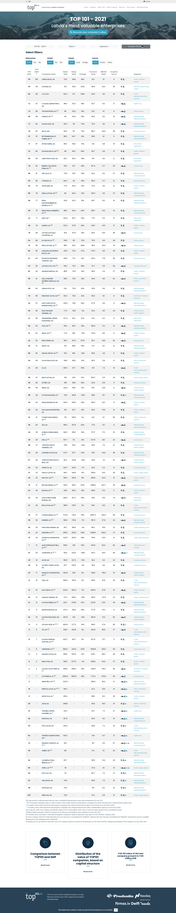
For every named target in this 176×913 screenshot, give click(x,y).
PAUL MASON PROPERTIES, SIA (51, 411)
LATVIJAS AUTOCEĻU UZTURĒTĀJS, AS (49, 234)
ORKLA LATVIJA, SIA (48, 193)
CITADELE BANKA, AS (49, 515)
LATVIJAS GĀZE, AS (48, 624)
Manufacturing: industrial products (140, 117)
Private (102, 62)
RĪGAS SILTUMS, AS (48, 245)
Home (86, 7)
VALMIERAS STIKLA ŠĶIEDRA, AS (48, 761)
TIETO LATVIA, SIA (48, 726)
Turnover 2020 (93, 73)
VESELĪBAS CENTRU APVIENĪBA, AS (48, 712)
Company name (49, 74)
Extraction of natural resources (141, 297)
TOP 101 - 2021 (40, 46)
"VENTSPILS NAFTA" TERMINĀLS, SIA (48, 446)
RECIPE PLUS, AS (47, 696)
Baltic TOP (101, 7)
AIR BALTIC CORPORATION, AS (51, 574)
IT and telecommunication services (140, 96)
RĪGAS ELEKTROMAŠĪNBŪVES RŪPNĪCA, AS (49, 203)
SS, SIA (44, 368)
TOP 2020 (36, 71)
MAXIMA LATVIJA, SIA (49, 654)
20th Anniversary (142, 7)
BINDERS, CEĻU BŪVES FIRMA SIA (49, 167)
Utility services (139, 111)
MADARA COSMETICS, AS (50, 743)
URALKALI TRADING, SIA (50, 597)
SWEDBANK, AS (47, 649)
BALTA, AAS (46, 131)
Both (29, 62)
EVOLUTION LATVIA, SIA (50, 360)
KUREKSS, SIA (46, 116)
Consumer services (140, 266)
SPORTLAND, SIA (47, 186)
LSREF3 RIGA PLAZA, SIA (50, 158)
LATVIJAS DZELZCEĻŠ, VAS (50, 617)
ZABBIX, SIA (46, 750)
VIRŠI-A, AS (45, 768)
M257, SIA (45, 218)
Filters (72, 46)
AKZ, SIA (44, 425)
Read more (45, 865)
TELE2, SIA (45, 580)
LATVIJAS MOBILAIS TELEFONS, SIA (48, 640)
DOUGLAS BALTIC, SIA (49, 151)
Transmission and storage (139, 546)
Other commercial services (140, 279)
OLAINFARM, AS (47, 553)
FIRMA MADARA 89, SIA (50, 402)
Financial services (139, 131)
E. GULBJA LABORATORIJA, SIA (50, 105)
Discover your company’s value (88, 32)
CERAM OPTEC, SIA (48, 288)
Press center (131, 7)
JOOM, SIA (45, 704)
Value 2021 (65, 73)
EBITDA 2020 (104, 73)
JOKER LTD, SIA (47, 467)
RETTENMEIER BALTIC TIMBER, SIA (49, 137)
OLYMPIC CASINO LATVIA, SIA (50, 566)
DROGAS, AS (46, 490)
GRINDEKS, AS (46, 520)
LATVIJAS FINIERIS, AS (49, 602)
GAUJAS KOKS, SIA (48, 124)
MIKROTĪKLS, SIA (47, 681)
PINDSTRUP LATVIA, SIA (49, 296)
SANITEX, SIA (46, 225)
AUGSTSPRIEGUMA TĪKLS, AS (50, 546)
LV (26, 1)
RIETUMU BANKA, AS (49, 485)
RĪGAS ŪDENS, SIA (48, 340)
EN (29, 1)
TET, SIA (44, 630)
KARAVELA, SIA (47, 718)
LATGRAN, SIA (46, 86)
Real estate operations (138, 145)
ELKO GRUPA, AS (47, 590)
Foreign (85, 62)
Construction (138, 166)
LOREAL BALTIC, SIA (48, 79)
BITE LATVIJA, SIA (47, 505)
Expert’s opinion (112, 7)
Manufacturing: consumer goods (139, 174)
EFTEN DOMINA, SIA (48, 144)
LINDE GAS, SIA (47, 795)
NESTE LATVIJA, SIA (48, 377)
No (40, 62)
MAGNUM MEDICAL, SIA (50, 271)
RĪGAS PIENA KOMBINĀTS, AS (50, 212)
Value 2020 (73, 73)
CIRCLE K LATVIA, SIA (48, 473)
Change (82, 74)
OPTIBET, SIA (46, 383)
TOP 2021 (29, 73)
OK (116, 910)
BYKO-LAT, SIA (47, 773)
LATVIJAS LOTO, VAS (48, 266)
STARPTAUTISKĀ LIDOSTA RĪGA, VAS (50, 461)
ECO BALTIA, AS (47, 240)
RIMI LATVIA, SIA (47, 661)
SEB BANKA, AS (47, 532)
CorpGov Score (114, 73)
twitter (146, 1)
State (110, 62)
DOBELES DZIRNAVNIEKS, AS (50, 433)
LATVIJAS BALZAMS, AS (49, 395)
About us (122, 7)
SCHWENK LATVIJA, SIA (49, 453)
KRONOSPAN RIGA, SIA (49, 610)
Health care (138, 104)
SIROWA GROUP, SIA (49, 353)
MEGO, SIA (45, 333)
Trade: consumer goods (139, 80)
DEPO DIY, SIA (46, 478)
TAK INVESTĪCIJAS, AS (49, 111)
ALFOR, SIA (45, 560)
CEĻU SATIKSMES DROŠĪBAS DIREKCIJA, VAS (50, 280)
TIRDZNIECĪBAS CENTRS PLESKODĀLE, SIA (49, 319)
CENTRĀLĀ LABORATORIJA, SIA (51, 736)
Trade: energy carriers (141, 378)
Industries (104, 46)
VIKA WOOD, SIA (47, 780)
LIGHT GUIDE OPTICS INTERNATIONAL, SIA (48, 304)
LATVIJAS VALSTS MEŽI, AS (50, 669)
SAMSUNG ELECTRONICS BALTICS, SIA (50, 252)
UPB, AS (44, 440)
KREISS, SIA (45, 388)
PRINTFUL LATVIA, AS (49, 689)
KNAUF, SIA (45, 346)
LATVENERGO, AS (47, 676)
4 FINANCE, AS (46, 181)
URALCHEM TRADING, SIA (50, 527)
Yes (34, 62)
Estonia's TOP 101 (136, 46)
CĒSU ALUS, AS (47, 173)
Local (78, 62)
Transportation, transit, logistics (139, 312)
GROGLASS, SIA (47, 788)
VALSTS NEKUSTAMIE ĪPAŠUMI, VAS (49, 499)
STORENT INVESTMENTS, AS (50, 418)
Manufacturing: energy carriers (141, 87)
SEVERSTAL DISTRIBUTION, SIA (50, 539)
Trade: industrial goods (141, 527)
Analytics (93, 7)
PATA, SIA (45, 326)
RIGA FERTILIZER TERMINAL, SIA (47, 312)
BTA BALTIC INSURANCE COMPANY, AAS (49, 259)
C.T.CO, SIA (45, 94)
